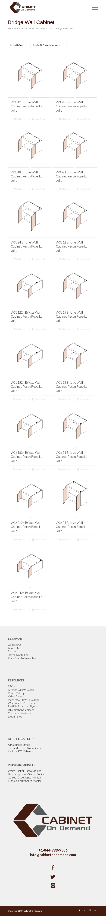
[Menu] (93, 7)
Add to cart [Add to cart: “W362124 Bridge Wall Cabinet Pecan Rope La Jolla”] (19, 539)
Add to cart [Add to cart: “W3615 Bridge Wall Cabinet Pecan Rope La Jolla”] (64, 329)
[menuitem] (93, 7)
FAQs (11, 686)
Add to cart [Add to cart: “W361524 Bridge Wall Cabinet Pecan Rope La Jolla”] (19, 399)
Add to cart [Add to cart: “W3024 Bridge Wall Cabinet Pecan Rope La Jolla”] (19, 259)
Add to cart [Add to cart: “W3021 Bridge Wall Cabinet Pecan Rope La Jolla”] (64, 189)
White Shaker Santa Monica (24, 770)
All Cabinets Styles (19, 744)
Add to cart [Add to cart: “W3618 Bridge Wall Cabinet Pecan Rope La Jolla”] (64, 399)
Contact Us (14, 644)
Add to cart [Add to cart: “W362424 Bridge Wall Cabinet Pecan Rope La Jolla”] (19, 609)
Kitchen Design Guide (21, 689)
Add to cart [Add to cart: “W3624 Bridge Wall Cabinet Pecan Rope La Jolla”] (64, 539)
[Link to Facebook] (79, 910)
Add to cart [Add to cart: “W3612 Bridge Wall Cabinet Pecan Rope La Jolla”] (64, 259)
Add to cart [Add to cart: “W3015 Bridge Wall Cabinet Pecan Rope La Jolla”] (64, 119)
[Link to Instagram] (90, 910)
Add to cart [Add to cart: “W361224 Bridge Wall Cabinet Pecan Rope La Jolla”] (19, 329)
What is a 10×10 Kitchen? (23, 703)
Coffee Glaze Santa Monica (24, 777)
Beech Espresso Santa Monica (26, 774)
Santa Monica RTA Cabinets (24, 748)
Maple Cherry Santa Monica (25, 780)
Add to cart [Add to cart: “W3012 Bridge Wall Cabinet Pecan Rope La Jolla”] (19, 119)
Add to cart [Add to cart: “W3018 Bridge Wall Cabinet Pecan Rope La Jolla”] (19, 189)
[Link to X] (85, 910)
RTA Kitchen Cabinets (21, 709)
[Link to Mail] (95, 910)
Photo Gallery (16, 693)
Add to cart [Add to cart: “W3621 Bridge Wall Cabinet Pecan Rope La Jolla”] (64, 469)
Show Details (39, 119)
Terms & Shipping (18, 654)
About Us (13, 648)
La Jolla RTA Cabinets (21, 751)
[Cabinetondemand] (44, 7)
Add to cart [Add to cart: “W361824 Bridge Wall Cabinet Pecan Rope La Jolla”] (19, 469)
